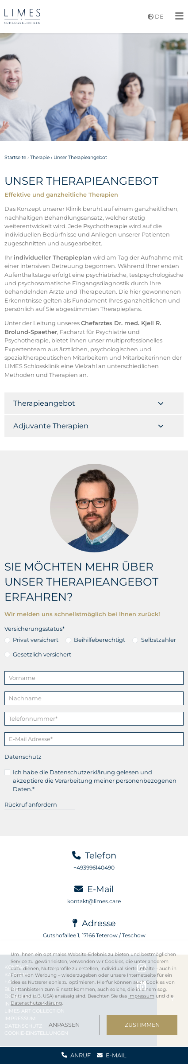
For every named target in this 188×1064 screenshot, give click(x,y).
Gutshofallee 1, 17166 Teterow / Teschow (94, 935)
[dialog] (94, 993)
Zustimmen (142, 1024)
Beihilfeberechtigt (99, 639)
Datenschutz (23, 756)
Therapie (40, 157)
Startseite (15, 157)
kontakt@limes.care (94, 901)
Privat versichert (35, 639)
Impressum (141, 996)
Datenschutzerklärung (82, 772)
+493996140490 (94, 867)
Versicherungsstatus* (34, 628)
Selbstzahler (158, 639)
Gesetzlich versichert (42, 654)
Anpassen (64, 1024)
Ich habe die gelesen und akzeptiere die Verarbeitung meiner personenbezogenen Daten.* (94, 781)
